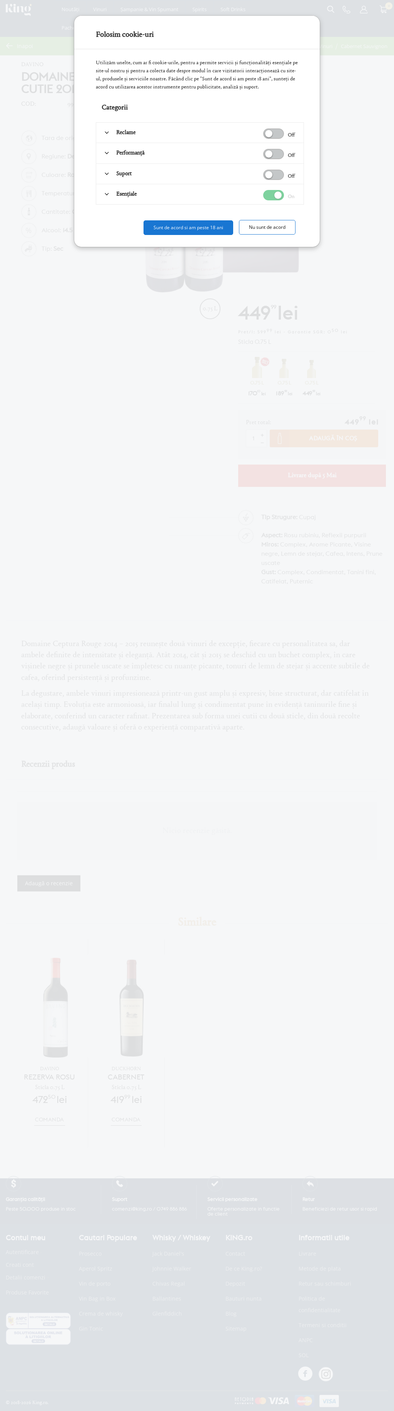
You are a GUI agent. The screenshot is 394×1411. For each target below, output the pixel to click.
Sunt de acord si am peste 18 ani (188, 227)
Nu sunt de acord (267, 227)
